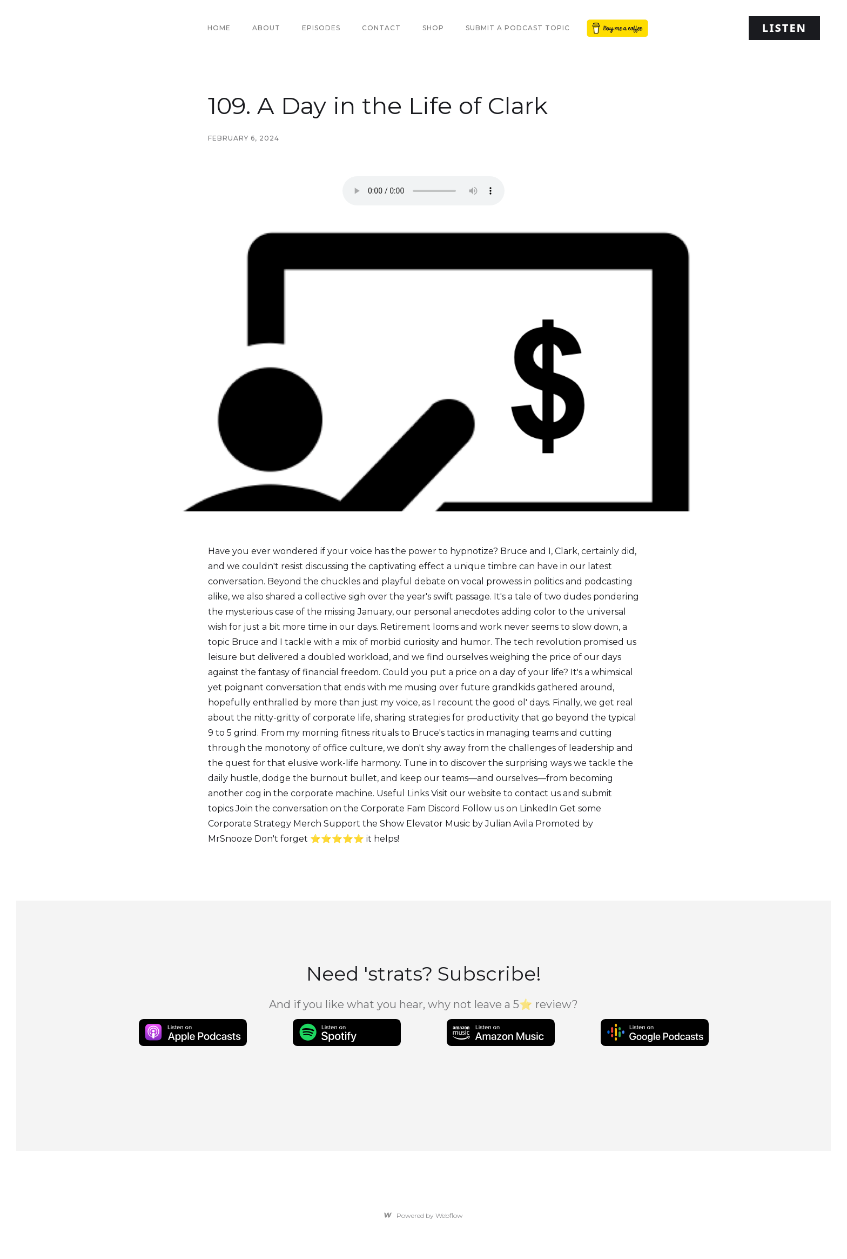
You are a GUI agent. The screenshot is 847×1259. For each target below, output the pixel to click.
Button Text (615, 28)
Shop (433, 28)
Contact (381, 28)
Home (219, 28)
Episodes (321, 28)
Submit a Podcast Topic (518, 28)
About (266, 28)
